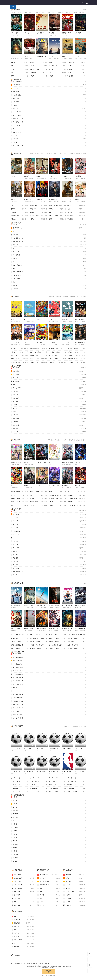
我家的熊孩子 (48, 418)
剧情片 (42, 12)
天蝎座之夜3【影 (48, 661)
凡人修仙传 (23, 919)
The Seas (74, 898)
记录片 (54, 12)
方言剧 (48, 248)
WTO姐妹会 (48, 405)
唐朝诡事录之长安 (48, 881)
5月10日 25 (48, 804)
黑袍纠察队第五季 (48, 241)
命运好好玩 (48, 401)
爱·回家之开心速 (48, 228)
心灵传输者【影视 (48, 667)
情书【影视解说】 (48, 664)
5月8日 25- (48, 797)
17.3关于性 (48, 231)
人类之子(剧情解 (48, 698)
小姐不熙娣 (48, 391)
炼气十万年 (48, 534)
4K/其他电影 (74, 12)
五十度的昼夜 (48, 255)
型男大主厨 (48, 398)
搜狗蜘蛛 (29, 963)
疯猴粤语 (48, 139)
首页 (13, 7)
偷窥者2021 (23, 905)
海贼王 (48, 511)
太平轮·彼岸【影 (48, 711)
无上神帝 (48, 521)
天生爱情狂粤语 (48, 112)
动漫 (38, 7)
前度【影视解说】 (48, 654)
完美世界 (48, 555)
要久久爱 (48, 895)
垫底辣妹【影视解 (48, 701)
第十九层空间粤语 (48, 119)
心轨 (48, 268)
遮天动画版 (48, 568)
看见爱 (48, 888)
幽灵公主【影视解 (48, 677)
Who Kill (48, 691)
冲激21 (48, 142)
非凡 (48, 282)
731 (23, 902)
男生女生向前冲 (48, 388)
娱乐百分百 (48, 371)
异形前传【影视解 (48, 694)
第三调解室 (48, 374)
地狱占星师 (48, 252)
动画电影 (66, 12)
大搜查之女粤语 (48, 115)
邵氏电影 (81, 12)
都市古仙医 (48, 548)
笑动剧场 (48, 378)
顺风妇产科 (48, 878)
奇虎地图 (35, 963)
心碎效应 (48, 688)
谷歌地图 (41, 963)
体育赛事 (54, 7)
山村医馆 (48, 289)
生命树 (48, 902)
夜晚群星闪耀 (48, 279)
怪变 (48, 262)
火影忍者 (48, 561)
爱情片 (25, 12)
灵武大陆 (48, 544)
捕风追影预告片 (48, 95)
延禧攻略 (48, 905)
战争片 (48, 12)
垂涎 (48, 898)
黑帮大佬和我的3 (23, 885)
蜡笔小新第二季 (23, 940)
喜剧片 (19, 12)
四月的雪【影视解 (48, 708)
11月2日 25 (48, 800)
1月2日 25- (48, 810)
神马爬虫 (23, 963)
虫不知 (48, 135)
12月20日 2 (48, 821)
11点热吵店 (48, 381)
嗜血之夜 (48, 105)
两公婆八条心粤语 (48, 122)
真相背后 (48, 235)
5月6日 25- (48, 858)
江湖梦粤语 (48, 102)
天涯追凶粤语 (48, 92)
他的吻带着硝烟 (48, 275)
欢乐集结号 (48, 408)
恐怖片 (36, 12)
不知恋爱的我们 (48, 125)
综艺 (32, 7)
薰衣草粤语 (48, 98)
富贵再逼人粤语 (48, 81)
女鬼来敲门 (48, 129)
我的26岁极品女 (48, 265)
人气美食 (48, 432)
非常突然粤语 (23, 892)
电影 (19, 7)
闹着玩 (48, 412)
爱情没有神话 (48, 245)
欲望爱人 (48, 88)
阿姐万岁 (48, 428)
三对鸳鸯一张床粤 (48, 146)
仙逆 (48, 538)
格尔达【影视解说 (48, 674)
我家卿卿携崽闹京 (48, 272)
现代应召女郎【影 (48, 681)
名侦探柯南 (48, 514)
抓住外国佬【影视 (48, 671)
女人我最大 (48, 368)
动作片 (13, 12)
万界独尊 (48, 528)
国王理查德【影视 (48, 684)
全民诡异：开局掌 (48, 572)
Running (48, 422)
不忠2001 (48, 108)
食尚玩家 (48, 395)
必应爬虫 (47, 963)
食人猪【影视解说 (48, 657)
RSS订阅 (11, 963)
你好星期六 (74, 875)
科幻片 (31, 12)
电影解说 (45, 7)
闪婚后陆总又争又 (48, 238)
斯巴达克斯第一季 (48, 885)
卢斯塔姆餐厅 (48, 85)
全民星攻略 (48, 384)
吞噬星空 (48, 551)
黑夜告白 (48, 224)
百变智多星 (48, 425)
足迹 (48, 892)
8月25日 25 (48, 824)
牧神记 (48, 575)
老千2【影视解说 (48, 715)
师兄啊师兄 (48, 565)
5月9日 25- (48, 831)
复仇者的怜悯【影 (48, 704)
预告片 (59, 12)
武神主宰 (48, 524)
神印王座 (48, 541)
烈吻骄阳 (48, 258)
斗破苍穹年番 (48, 531)
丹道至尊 (48, 558)
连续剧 (25, 7)
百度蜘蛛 (17, 963)
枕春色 (48, 285)
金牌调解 (48, 415)
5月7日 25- (48, 814)
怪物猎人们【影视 (48, 718)
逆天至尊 (48, 517)
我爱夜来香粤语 (48, 132)
